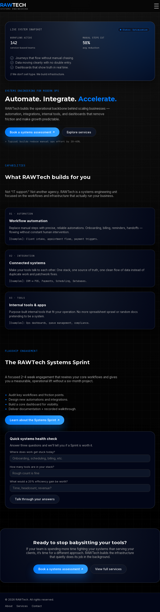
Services (22, 606)
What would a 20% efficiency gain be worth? (39, 481)
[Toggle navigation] (156, 6)
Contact (37, 606)
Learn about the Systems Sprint (34, 420)
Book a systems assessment (32, 132)
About (9, 606)
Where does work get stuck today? (32, 452)
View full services (108, 569)
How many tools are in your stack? (32, 466)
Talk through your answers (35, 499)
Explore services (79, 132)
